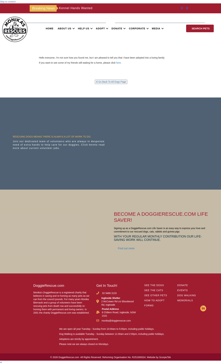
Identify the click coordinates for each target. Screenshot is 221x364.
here (118, 62)
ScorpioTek (165, 357)
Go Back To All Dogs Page (111, 81)
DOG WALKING (186, 295)
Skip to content (8, 1)
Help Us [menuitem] (83, 28)
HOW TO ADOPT (154, 300)
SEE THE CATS (153, 290)
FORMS (149, 305)
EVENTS (182, 290)
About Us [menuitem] (64, 28)
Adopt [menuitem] (100, 28)
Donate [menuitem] (117, 28)
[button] (73, 28)
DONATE (182, 285)
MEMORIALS (185, 300)
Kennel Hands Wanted (75, 8)
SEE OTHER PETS (155, 295)
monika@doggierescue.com (116, 320)
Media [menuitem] (156, 28)
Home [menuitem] (50, 28)
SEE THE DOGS (154, 285)
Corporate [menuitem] (137, 28)
